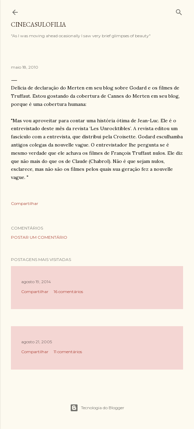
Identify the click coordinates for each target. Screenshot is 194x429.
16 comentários (68, 291)
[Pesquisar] (179, 10)
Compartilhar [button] (24, 203)
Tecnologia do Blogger (97, 408)
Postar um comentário (39, 237)
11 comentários (68, 351)
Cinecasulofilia (38, 24)
